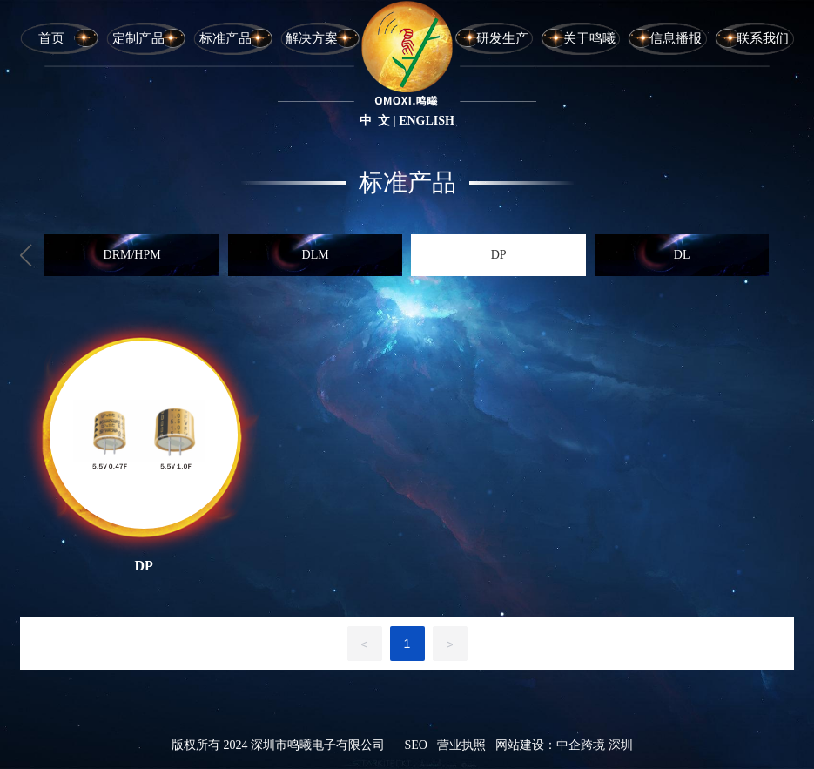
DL (682, 254)
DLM (315, 254)
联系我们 (763, 38)
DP (499, 254)
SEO (415, 745)
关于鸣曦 (589, 38)
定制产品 (138, 38)
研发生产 (502, 38)
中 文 (375, 120)
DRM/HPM (132, 254)
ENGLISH (426, 120)
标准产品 (225, 38)
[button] (25, 255)
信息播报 (675, 38)
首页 (51, 38)
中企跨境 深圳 (594, 745)
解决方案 (312, 38)
